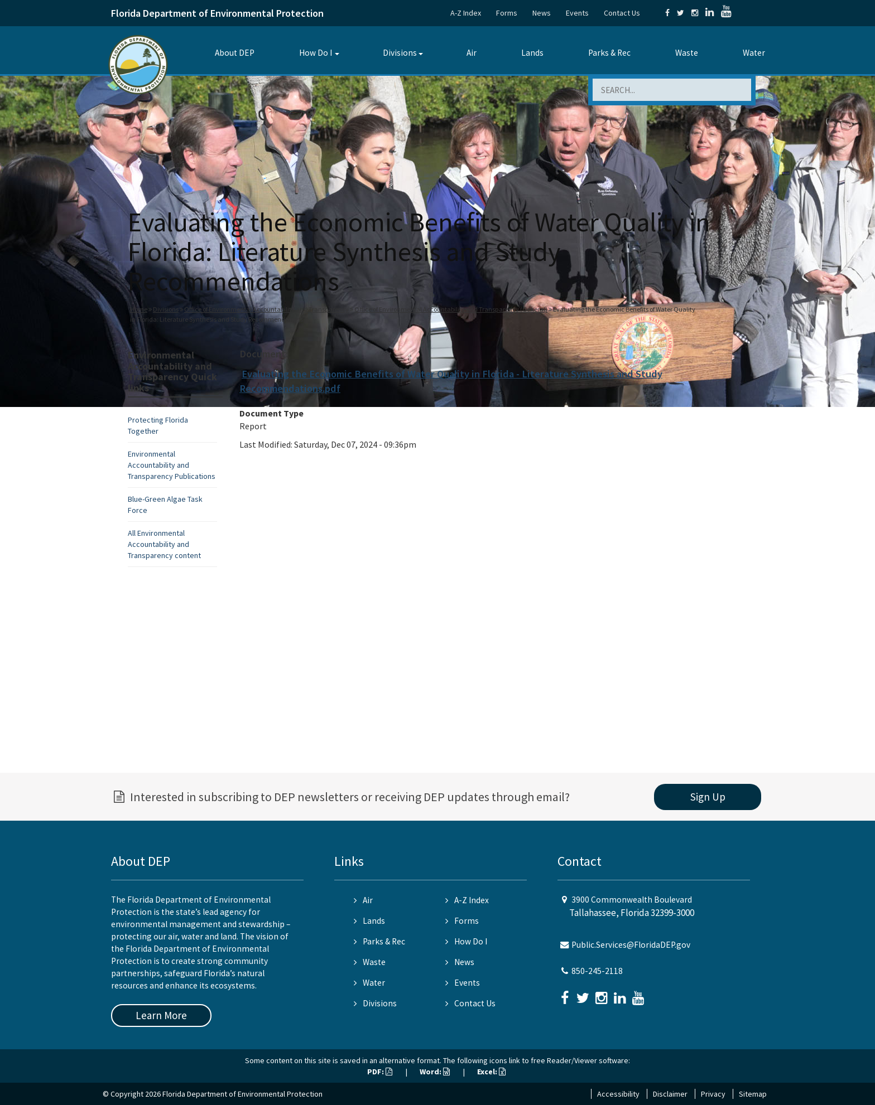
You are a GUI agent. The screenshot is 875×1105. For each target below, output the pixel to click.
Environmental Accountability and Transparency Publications (171, 465)
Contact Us (622, 13)
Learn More (161, 1015)
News (541, 13)
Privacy (713, 1094)
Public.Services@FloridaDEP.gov (630, 944)
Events (577, 13)
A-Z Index (465, 13)
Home (138, 309)
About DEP (234, 52)
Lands (532, 52)
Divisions (400, 52)
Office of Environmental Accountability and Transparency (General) (450, 309)
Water (754, 52)
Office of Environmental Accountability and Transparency (266, 309)
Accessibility (618, 1094)
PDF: (379, 1072)
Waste (686, 52)
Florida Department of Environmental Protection (217, 13)
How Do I (315, 52)
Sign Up (707, 796)
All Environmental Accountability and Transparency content (164, 544)
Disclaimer (670, 1094)
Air (472, 52)
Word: (435, 1072)
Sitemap (753, 1094)
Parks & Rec (609, 52)
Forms (506, 13)
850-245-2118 (597, 971)
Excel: (491, 1072)
